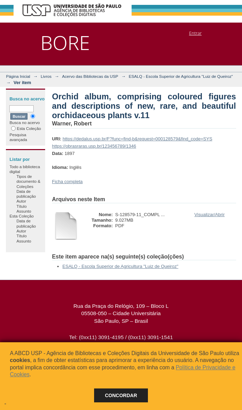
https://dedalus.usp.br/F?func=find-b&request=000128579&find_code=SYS (137, 138)
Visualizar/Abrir (209, 214)
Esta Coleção (26, 128)
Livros (46, 76)
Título (21, 206)
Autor (21, 201)
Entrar (195, 33)
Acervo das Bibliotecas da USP (90, 76)
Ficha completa (67, 181)
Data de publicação (26, 193)
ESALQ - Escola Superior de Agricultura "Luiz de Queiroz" (181, 76)
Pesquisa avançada (18, 137)
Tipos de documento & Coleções (28, 181)
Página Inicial (18, 76)
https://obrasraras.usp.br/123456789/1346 (94, 146)
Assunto (23, 211)
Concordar (121, 395)
